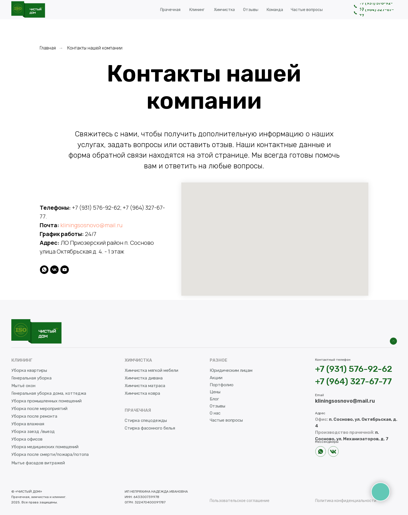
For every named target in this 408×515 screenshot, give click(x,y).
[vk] (54, 269)
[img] (393, 341)
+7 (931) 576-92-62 (96, 207)
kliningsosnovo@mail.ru (91, 225)
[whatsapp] (44, 269)
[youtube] (64, 269)
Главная (48, 48)
